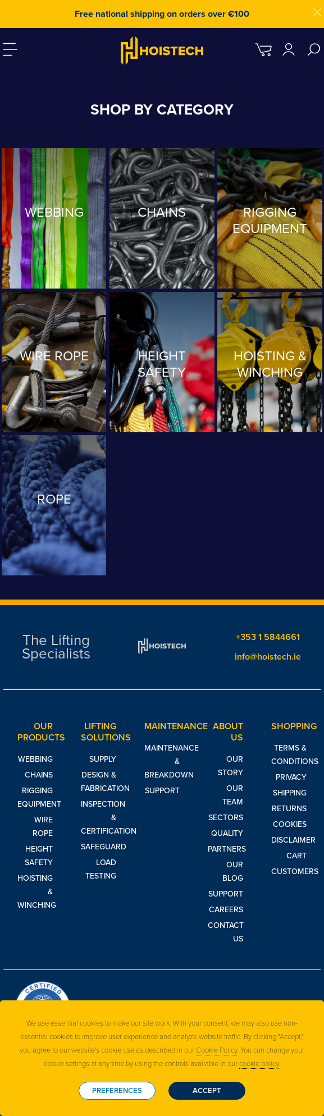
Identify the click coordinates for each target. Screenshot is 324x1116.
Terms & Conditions (289, 754)
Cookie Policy (216, 1050)
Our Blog (232, 871)
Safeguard (98, 847)
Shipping (290, 793)
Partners (225, 849)
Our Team (232, 795)
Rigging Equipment (35, 797)
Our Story (230, 765)
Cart (296, 856)
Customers (289, 871)
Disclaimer (289, 840)
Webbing (35, 759)
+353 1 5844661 (268, 637)
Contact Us (225, 932)
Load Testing (100, 869)
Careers (226, 909)
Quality (227, 833)
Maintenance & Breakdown (162, 761)
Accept (207, 1090)
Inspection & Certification (98, 817)
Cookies (290, 824)
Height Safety (39, 855)
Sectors (225, 817)
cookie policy (259, 1063)
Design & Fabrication (98, 781)
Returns (289, 808)
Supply (102, 759)
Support (162, 790)
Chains (39, 775)
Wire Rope (43, 826)
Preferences (117, 1090)
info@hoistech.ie (268, 656)
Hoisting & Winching (35, 891)
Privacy (291, 777)
